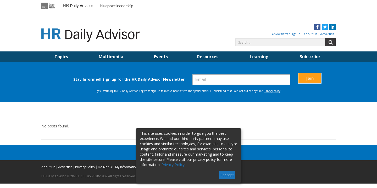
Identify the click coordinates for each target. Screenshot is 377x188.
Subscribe (310, 57)
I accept (227, 174)
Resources (207, 57)
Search (330, 42)
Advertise (327, 34)
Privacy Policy (85, 167)
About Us (310, 34)
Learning (259, 57)
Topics (61, 57)
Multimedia (111, 57)
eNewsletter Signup (286, 34)
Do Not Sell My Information (118, 167)
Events (161, 57)
